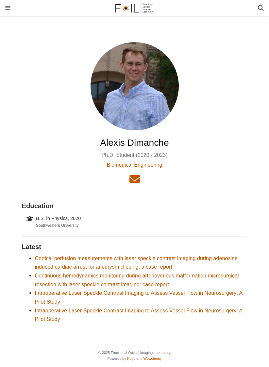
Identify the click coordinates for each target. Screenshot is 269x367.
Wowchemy (152, 358)
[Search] (261, 8)
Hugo (131, 358)
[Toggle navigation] (7, 8)
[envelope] (134, 181)
